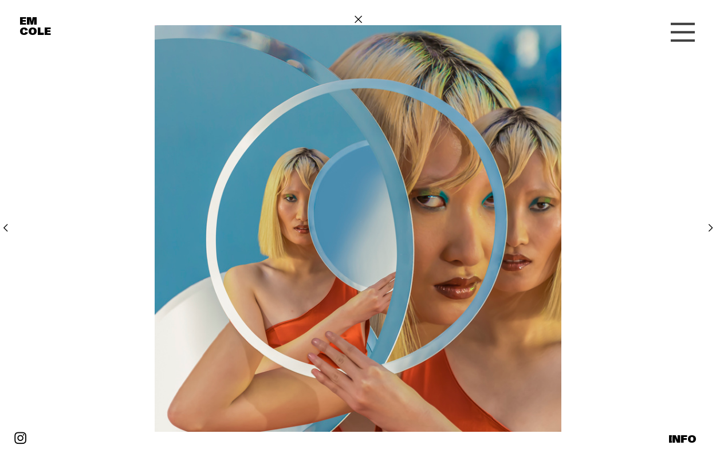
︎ (5, 227)
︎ (20, 438)
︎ (358, 19)
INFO (682, 439)
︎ (682, 33)
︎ (710, 227)
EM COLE (35, 26)
